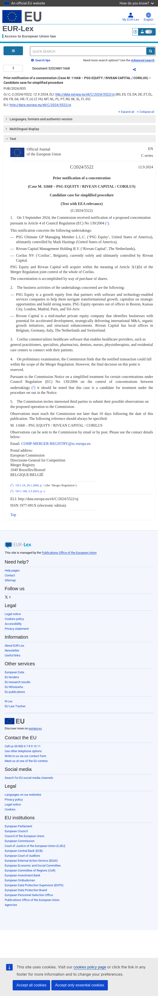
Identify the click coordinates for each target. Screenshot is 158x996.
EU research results (17, 682)
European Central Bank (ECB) (24, 851)
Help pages (12, 570)
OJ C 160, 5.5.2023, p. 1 (30, 491)
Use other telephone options (23, 751)
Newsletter (12, 650)
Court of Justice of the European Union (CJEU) (35, 846)
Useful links (12, 655)
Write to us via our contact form (25, 756)
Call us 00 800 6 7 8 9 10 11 (23, 746)
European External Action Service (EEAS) (31, 860)
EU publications (15, 692)
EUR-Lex (18, 28)
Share (137, 70)
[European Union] (14, 721)
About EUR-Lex (14, 645)
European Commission (19, 841)
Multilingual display (22, 128)
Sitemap (10, 580)
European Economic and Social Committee (33, 865)
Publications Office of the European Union (69, 552)
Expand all (126, 112)
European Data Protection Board (26, 890)
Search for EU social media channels (29, 778)
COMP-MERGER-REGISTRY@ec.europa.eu (56, 444)
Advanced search (142, 60)
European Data (14, 672)
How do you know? (137, 3)
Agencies (11, 905)
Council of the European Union (24, 836)
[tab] (79, 119)
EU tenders (12, 677)
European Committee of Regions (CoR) (30, 870)
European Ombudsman (20, 880)
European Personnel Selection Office (29, 895)
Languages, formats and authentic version (38, 119)
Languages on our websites (23, 794)
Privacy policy (14, 799)
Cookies (10, 809)
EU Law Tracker (15, 706)
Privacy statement (17, 628)
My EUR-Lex (130, 17)
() (107, 223)
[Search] (150, 51)
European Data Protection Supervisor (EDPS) (34, 885)
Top (13, 515)
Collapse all (145, 112)
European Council (16, 831)
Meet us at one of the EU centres (26, 761)
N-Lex (8, 701)
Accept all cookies (31, 985)
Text (10, 139)
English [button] (148, 17)
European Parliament (18, 826)
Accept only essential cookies (79, 985)
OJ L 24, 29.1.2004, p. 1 (30, 485)
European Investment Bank (22, 875)
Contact (10, 575)
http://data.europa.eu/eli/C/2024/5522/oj (85, 94)
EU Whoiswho (14, 687)
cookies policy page (89, 967)
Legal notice (13, 614)
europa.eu (35, 728)
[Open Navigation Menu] (13, 50)
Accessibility (13, 624)
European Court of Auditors (22, 855)
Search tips (40, 60)
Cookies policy (14, 619)
